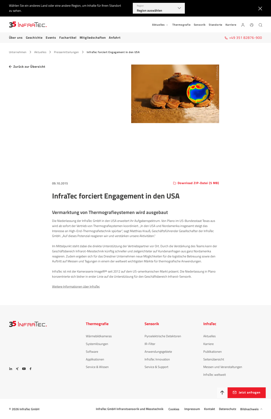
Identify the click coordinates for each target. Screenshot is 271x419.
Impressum (192, 409)
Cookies (173, 409)
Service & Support (156, 366)
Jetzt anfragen (249, 392)
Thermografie (181, 25)
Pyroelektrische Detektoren (163, 336)
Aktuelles (40, 52)
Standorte (215, 25)
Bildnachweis (249, 409)
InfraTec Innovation (157, 359)
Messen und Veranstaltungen (222, 366)
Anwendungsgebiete (158, 351)
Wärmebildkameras (99, 336)
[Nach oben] (222, 393)
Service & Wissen (97, 366)
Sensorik (200, 25)
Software (92, 351)
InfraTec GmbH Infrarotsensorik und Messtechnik (129, 409)
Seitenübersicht (213, 359)
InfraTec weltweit (214, 374)
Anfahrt (114, 37)
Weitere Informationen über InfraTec (76, 286)
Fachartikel (67, 37)
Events (51, 37)
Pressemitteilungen (66, 52)
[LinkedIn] (10, 368)
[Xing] (17, 368)
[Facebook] (30, 368)
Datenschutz (227, 409)
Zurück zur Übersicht (29, 67)
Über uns (16, 37)
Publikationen (212, 351)
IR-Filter (150, 343)
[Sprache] (251, 24)
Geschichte (34, 37)
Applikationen (95, 359)
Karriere (230, 25)
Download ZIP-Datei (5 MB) (198, 183)
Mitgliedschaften (93, 37)
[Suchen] (260, 24)
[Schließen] (259, 8)
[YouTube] (24, 368)
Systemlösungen (97, 343)
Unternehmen (18, 52)
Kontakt (209, 409)
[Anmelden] (243, 24)
